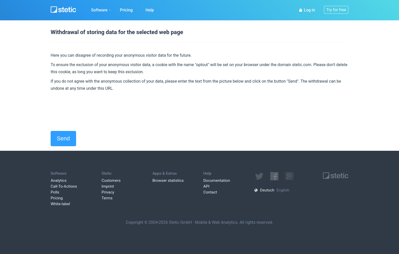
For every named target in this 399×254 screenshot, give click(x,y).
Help (150, 10)
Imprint (108, 186)
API (206, 186)
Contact (210, 192)
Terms (107, 198)
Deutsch (267, 190)
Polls (55, 192)
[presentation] (89, 111)
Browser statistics (168, 180)
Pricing (126, 10)
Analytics (59, 180)
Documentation (216, 180)
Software (101, 10)
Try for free (336, 9)
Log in (307, 10)
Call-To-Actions (64, 186)
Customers (111, 180)
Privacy (108, 192)
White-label (60, 204)
